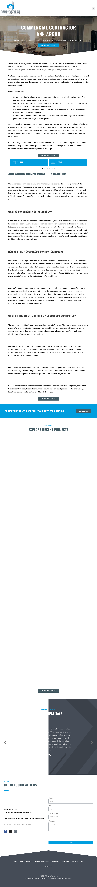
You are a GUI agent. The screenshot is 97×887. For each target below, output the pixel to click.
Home (15, 862)
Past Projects (55, 862)
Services (29, 861)
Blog (82, 862)
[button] (93, 8)
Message (51, 821)
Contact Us (75, 862)
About (21, 862)
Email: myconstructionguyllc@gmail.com (18, 812)
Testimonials (65, 862)
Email (50, 806)
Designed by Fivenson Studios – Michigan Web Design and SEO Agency (49, 878)
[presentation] (62, 836)
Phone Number (53, 813)
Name (50, 798)
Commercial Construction (42, 862)
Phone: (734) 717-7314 (10, 809)
